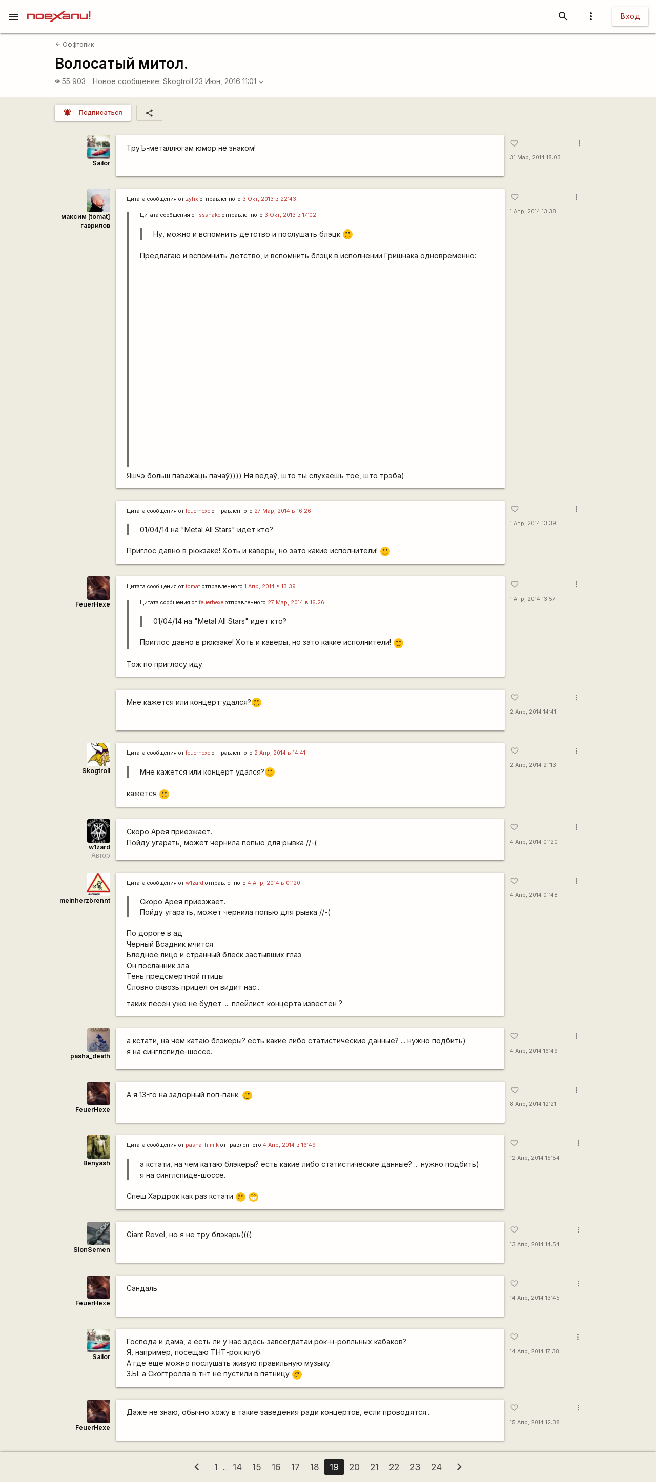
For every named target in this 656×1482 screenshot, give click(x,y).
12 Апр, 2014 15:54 (535, 1158)
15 (256, 1467)
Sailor (101, 163)
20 (354, 1467)
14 (237, 1467)
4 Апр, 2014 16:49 (534, 1051)
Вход (630, 16)
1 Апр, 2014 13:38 (533, 211)
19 (334, 1467)
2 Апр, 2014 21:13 (533, 765)
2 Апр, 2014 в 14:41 (279, 752)
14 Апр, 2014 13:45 (535, 1298)
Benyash (96, 1163)
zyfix (192, 199)
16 (276, 1467)
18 (314, 1467)
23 (415, 1467)
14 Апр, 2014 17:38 (534, 1351)
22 (394, 1467)
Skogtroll (178, 81)
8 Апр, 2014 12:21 (533, 1104)
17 (295, 1467)
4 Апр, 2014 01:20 (534, 842)
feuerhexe (198, 511)
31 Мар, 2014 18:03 (535, 157)
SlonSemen (91, 1250)
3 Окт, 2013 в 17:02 (290, 215)
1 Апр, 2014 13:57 (533, 599)
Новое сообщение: (127, 81)
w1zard (99, 847)
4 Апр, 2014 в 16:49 (289, 1145)
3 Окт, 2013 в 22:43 (269, 199)
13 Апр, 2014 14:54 (535, 1244)
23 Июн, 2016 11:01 (229, 81)
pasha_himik (202, 1145)
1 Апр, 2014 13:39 (533, 523)
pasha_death (90, 1056)
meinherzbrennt (84, 900)
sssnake (209, 215)
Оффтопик (75, 44)
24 (436, 1467)
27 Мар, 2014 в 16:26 (282, 511)
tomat (193, 586)
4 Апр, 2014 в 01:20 (274, 883)
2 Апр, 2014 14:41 (533, 711)
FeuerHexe (92, 604)
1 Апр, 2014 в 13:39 (270, 586)
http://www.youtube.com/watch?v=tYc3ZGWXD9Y (317, 367)
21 (374, 1467)
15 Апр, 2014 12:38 (535, 1422)
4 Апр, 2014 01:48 (534, 895)
